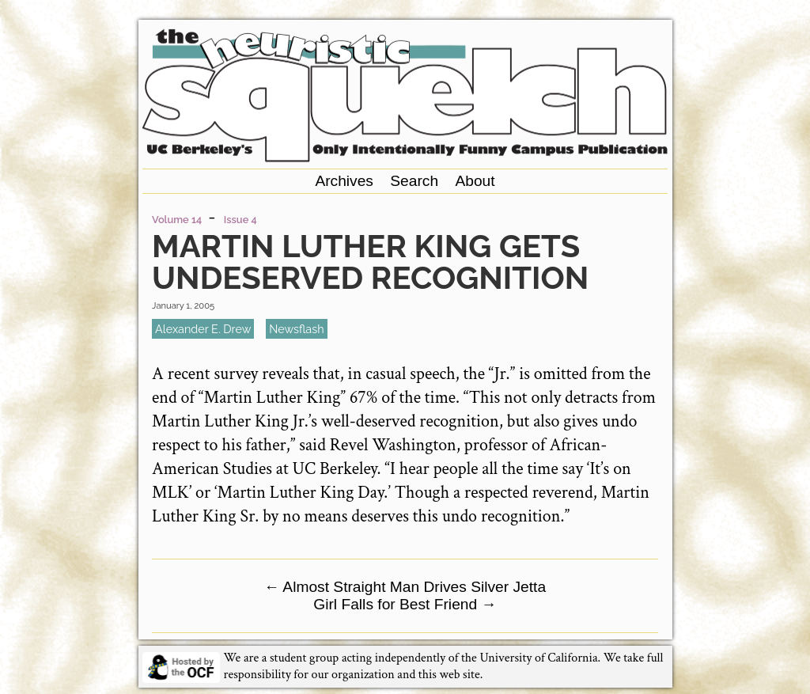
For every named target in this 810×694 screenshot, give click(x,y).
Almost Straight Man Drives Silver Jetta (405, 586)
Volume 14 (177, 220)
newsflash (296, 329)
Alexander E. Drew (203, 329)
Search (414, 181)
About (474, 181)
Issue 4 (240, 220)
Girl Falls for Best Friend (404, 604)
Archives (344, 181)
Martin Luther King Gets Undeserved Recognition (370, 261)
